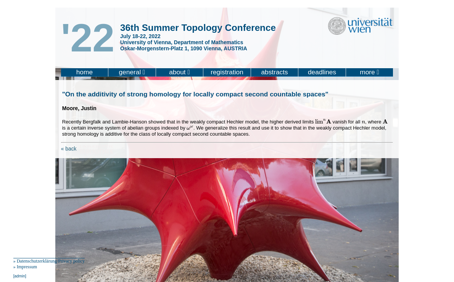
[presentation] (323, 121)
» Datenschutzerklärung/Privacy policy (49, 261)
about (179, 72)
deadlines (322, 72)
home (84, 72)
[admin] (19, 276)
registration (227, 72)
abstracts (274, 72)
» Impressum (25, 266)
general (132, 72)
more (369, 72)
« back (69, 149)
